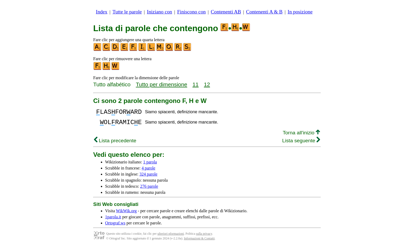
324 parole (148, 177)
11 (195, 84)
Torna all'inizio (301, 136)
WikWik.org (126, 214)
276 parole (149, 189)
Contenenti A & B (264, 12)
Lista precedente (115, 144)
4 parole (148, 171)
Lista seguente (301, 144)
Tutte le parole (127, 12)
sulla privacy (204, 237)
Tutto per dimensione (161, 84)
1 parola (150, 165)
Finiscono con (191, 12)
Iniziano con (159, 12)
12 (207, 84)
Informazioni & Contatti (199, 241)
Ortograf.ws (115, 226)
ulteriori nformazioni (170, 237)
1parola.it (113, 220)
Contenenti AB (226, 12)
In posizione (300, 12)
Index (101, 12)
